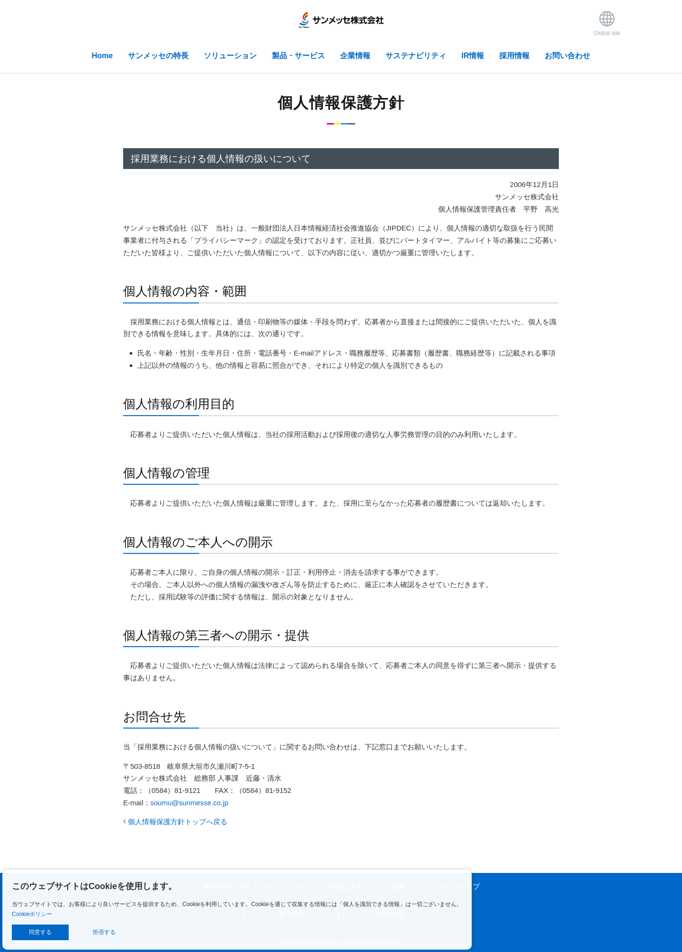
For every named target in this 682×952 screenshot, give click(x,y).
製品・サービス (298, 56)
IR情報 (472, 56)
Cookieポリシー (32, 914)
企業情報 (355, 56)
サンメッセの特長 (158, 56)
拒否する (104, 932)
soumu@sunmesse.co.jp (189, 803)
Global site (606, 22)
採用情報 (514, 56)
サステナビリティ (416, 56)
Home (102, 56)
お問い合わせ (567, 56)
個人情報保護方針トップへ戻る (175, 822)
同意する (40, 932)
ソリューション (230, 56)
